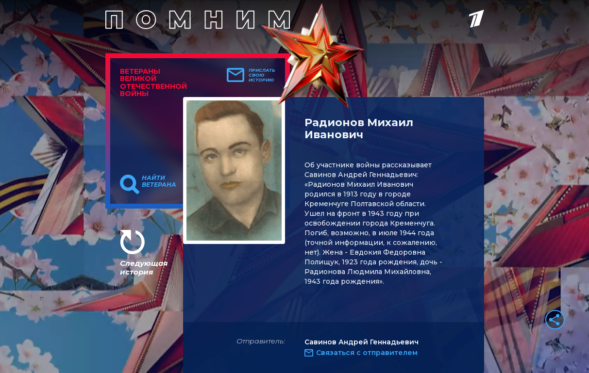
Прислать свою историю (262, 75)
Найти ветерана (159, 181)
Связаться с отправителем (367, 352)
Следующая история (144, 267)
